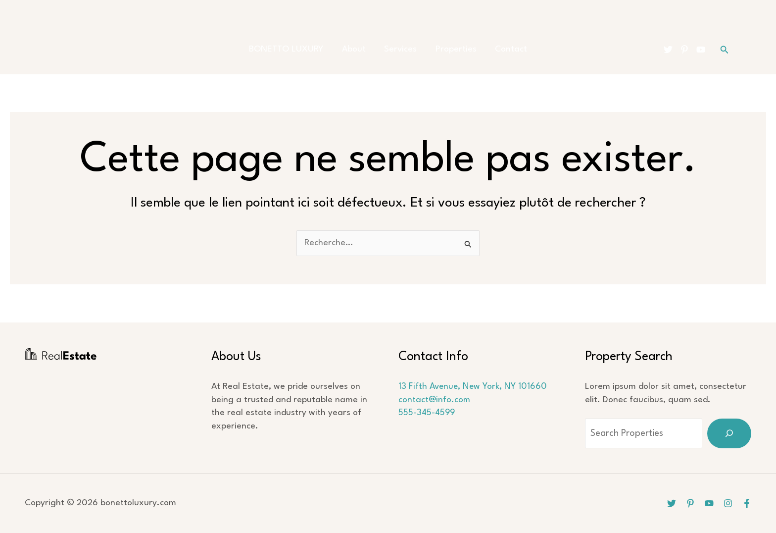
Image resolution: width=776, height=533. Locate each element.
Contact (503, 49)
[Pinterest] (684, 49)
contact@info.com (434, 400)
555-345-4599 (427, 413)
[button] (724, 50)
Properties (452, 49)
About (357, 49)
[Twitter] (668, 49)
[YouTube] (700, 49)
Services (400, 49)
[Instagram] (728, 503)
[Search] (729, 433)
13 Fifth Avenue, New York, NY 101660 (473, 386)
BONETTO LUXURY (293, 49)
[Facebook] (746, 503)
